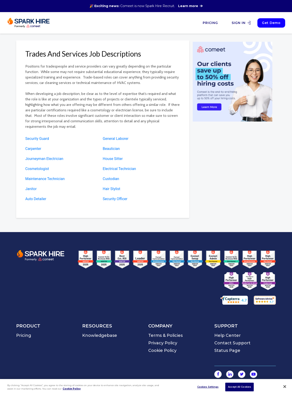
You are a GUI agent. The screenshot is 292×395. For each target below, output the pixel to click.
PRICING (210, 23)
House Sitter (113, 159)
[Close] (285, 387)
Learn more (190, 6)
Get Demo (271, 23)
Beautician (111, 148)
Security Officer (115, 199)
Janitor (31, 189)
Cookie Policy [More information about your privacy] (72, 388)
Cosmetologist (37, 169)
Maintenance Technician (45, 179)
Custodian (111, 179)
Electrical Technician (119, 169)
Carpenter (33, 148)
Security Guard (37, 138)
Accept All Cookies (239, 386)
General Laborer (115, 138)
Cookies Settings (208, 386)
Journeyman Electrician (44, 159)
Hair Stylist (111, 189)
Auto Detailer (35, 199)
